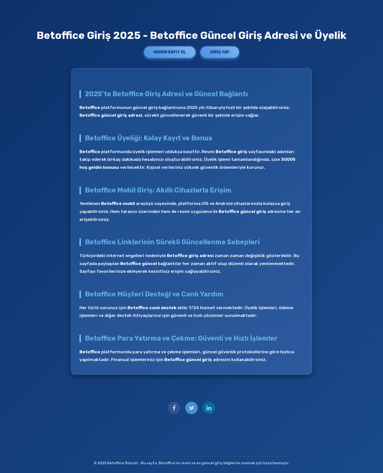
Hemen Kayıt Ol (169, 52)
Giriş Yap (220, 52)
